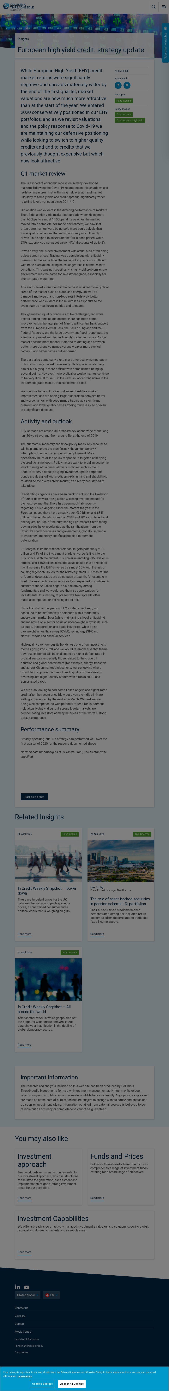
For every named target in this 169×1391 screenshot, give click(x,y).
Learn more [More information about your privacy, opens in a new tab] (25, 1376)
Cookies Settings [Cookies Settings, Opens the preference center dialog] (42, 1383)
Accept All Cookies (72, 1383)
